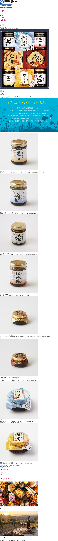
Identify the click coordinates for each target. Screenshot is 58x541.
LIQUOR (4, 13)
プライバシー (5, 469)
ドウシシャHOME (6, 470)
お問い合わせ (5, 472)
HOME (3, 10)
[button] (29, 15)
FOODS (3, 11)
